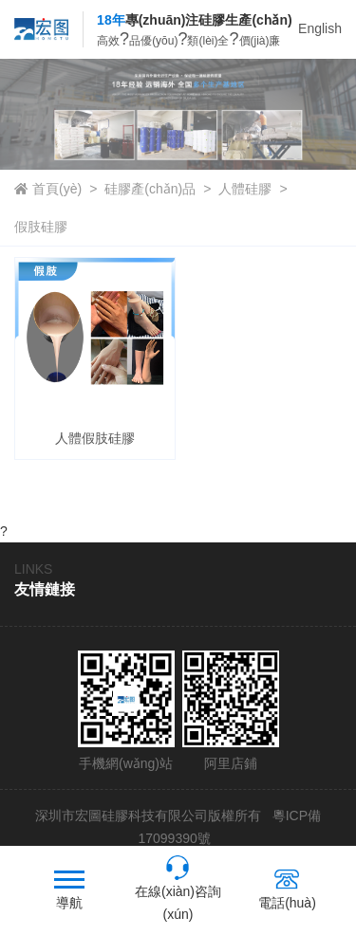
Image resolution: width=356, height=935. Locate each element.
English (320, 28)
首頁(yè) (57, 188)
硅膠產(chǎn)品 (150, 188)
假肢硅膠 (40, 226)
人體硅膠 (245, 188)
